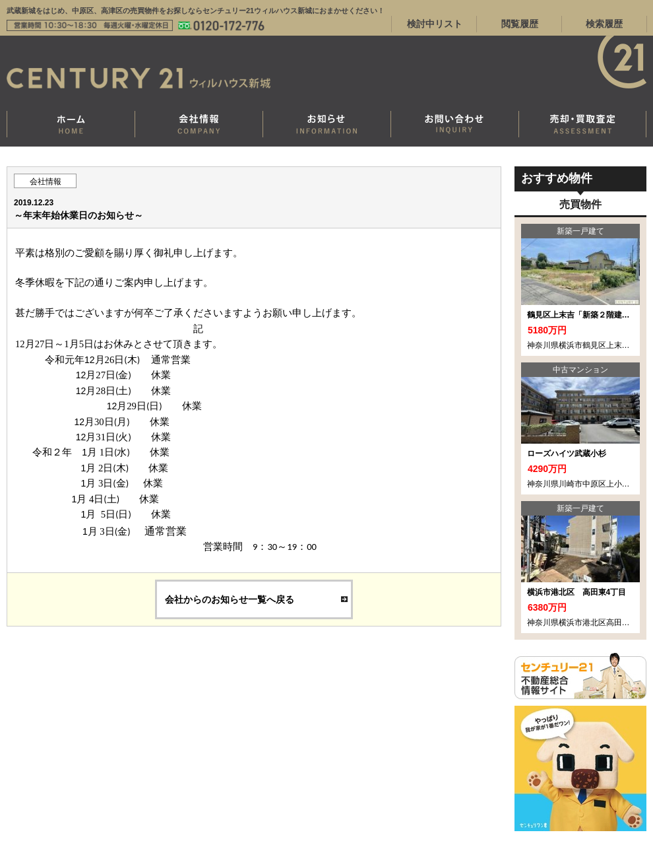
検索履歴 (604, 23)
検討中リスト (434, 23)
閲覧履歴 (519, 23)
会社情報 (45, 181)
